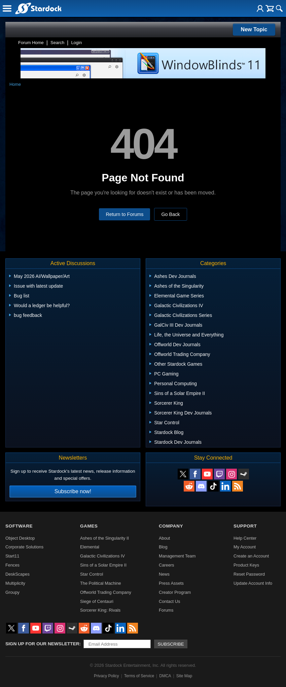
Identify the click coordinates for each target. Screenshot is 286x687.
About (164, 538)
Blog (163, 546)
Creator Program (175, 592)
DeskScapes (17, 574)
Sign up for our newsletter (42, 643)
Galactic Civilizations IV (102, 555)
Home (15, 84)
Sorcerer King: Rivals (100, 610)
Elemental (89, 546)
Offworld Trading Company (105, 592)
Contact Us (169, 601)
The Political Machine (100, 583)
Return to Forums (124, 214)
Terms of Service (139, 676)
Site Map (184, 676)
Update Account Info (253, 583)
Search (57, 42)
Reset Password (249, 574)
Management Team (177, 555)
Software (19, 526)
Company (171, 526)
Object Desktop (20, 538)
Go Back (170, 214)
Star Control (91, 574)
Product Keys (246, 565)
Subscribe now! (73, 491)
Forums (166, 610)
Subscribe (170, 644)
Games (89, 526)
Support (245, 526)
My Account (245, 546)
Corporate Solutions (24, 546)
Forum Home (31, 42)
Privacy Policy (106, 676)
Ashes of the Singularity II (104, 538)
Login (76, 42)
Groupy (12, 592)
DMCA (165, 676)
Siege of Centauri (96, 601)
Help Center (245, 538)
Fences (12, 565)
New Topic (254, 29)
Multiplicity (15, 583)
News (164, 574)
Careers (166, 565)
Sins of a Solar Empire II (103, 565)
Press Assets (171, 583)
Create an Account (251, 555)
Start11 (12, 555)
